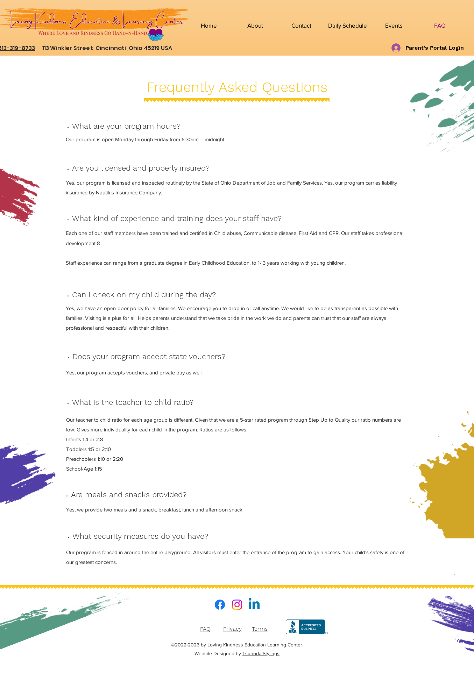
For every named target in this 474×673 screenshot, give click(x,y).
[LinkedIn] (254, 604)
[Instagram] (237, 604)
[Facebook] (220, 604)
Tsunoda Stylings (261, 653)
